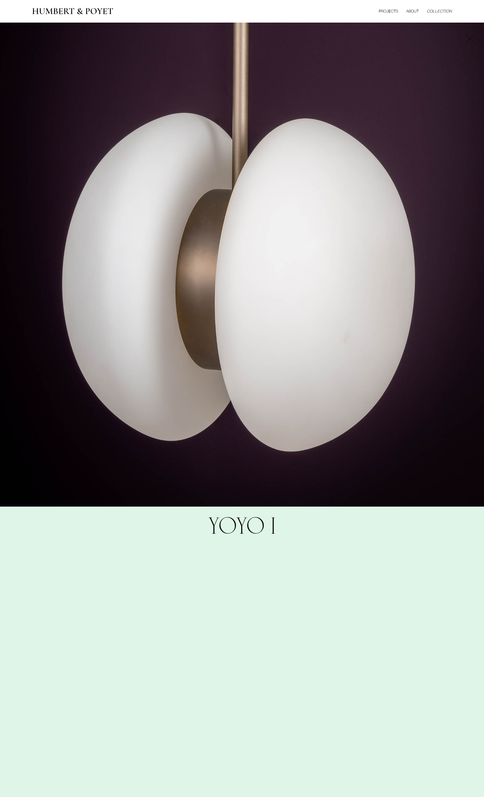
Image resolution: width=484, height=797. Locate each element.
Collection (439, 11)
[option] (242, 265)
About (412, 11)
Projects (388, 11)
